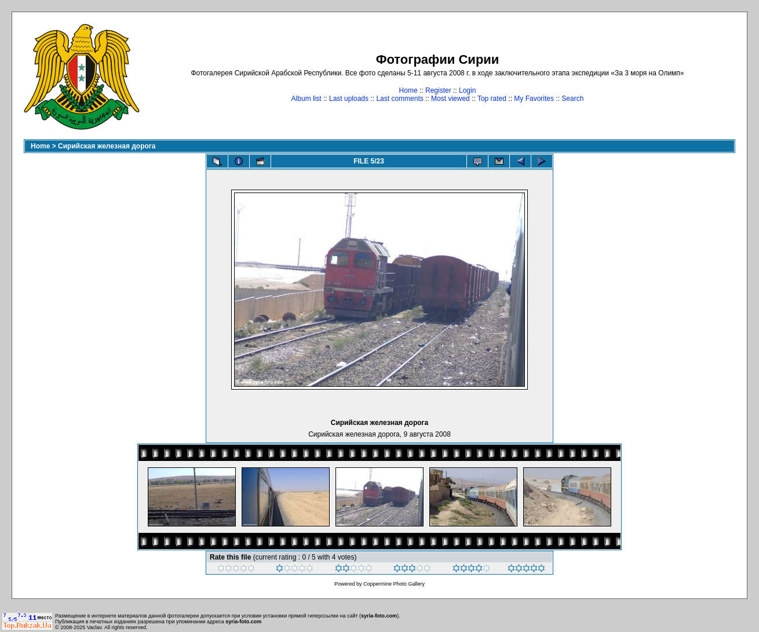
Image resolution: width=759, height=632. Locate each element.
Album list (306, 99)
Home (408, 90)
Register (438, 90)
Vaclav (94, 627)
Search (572, 99)
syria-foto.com (379, 616)
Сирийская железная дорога (106, 146)
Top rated (491, 99)
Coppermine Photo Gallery (394, 584)
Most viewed (450, 99)
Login (467, 90)
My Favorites (534, 99)
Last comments (399, 99)
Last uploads (348, 99)
